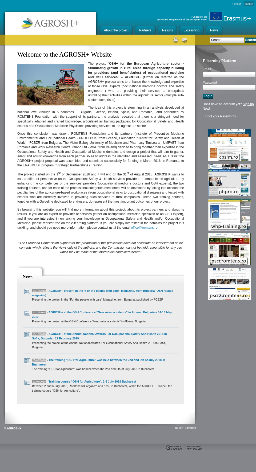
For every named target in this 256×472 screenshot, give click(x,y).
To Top (179, 427)
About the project (116, 30)
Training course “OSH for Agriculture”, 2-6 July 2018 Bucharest (92, 381)
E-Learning (191, 30)
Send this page (184, 39)
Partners (145, 30)
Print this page (175, 39)
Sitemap (190, 427)
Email (207, 69)
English (249, 3)
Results (167, 30)
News (214, 30)
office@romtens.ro (144, 227)
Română (236, 3)
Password (210, 82)
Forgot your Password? (219, 116)
